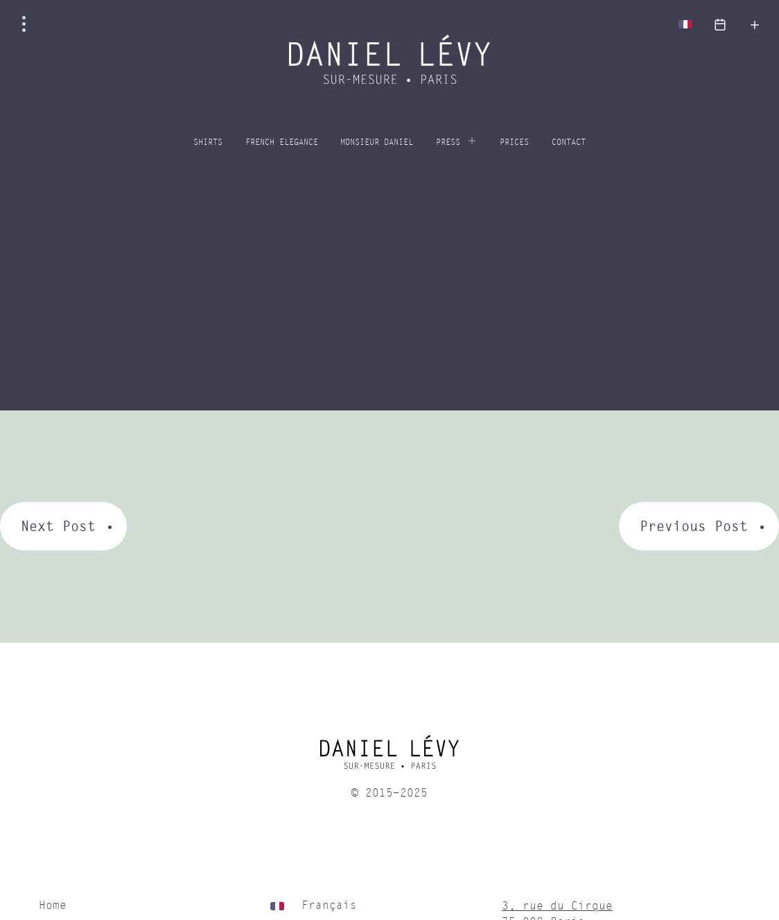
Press (448, 142)
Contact (569, 142)
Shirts (207, 142)
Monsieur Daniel (376, 142)
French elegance (281, 142)
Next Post (58, 526)
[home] (389, 757)
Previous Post (694, 526)
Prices (514, 142)
